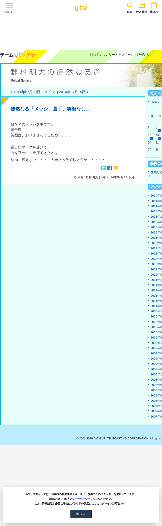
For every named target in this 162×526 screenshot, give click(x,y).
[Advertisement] (81, 32)
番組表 (154, 7)
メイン (49, 92)
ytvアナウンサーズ (18, 54)
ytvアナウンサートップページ (113, 54)
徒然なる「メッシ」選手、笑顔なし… (50, 109)
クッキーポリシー (79, 498)
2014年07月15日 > (74, 92)
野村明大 (143, 54)
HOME (155, 101)
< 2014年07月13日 (25, 92)
